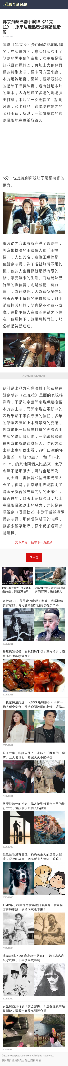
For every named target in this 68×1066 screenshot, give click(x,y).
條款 (27, 1060)
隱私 (32, 1060)
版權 (38, 1060)
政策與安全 (18, 1060)
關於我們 (6, 1060)
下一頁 (34, 557)
